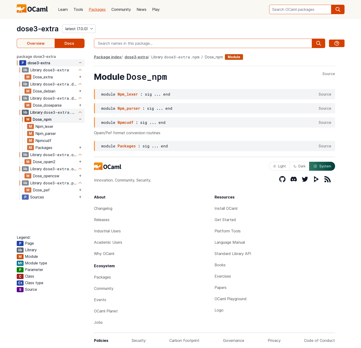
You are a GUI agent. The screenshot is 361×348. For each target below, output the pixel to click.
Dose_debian (44, 91)
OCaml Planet (106, 311)
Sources (37, 197)
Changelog (103, 208)
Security (139, 340)
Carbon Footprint (184, 340)
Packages (97, 9)
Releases (102, 219)
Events (100, 299)
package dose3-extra (36, 56)
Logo (219, 310)
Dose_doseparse (47, 105)
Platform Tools (228, 231)
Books (220, 265)
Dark (299, 166)
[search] (338, 9)
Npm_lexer (44, 126)
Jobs (98, 322)
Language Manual (230, 242)
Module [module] (234, 57)
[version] (79, 28)
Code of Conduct (319, 340)
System (322, 166)
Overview (36, 43)
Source (328, 74)
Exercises (223, 276)
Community (121, 9)
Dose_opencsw (46, 176)
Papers (221, 287)
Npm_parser (45, 133)
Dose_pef (41, 190)
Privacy (274, 340)
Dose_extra (43, 77)
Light (279, 166)
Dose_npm (42, 119)
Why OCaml (104, 253)
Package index (107, 57)
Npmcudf (43, 140)
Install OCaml (226, 208)
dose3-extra (38, 28)
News (141, 9)
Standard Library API (233, 253)
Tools (78, 9)
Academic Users (108, 242)
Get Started (225, 219)
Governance (233, 340)
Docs (69, 43)
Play (156, 9)
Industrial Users (107, 231)
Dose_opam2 (44, 161)
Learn (63, 9)
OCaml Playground (231, 298)
